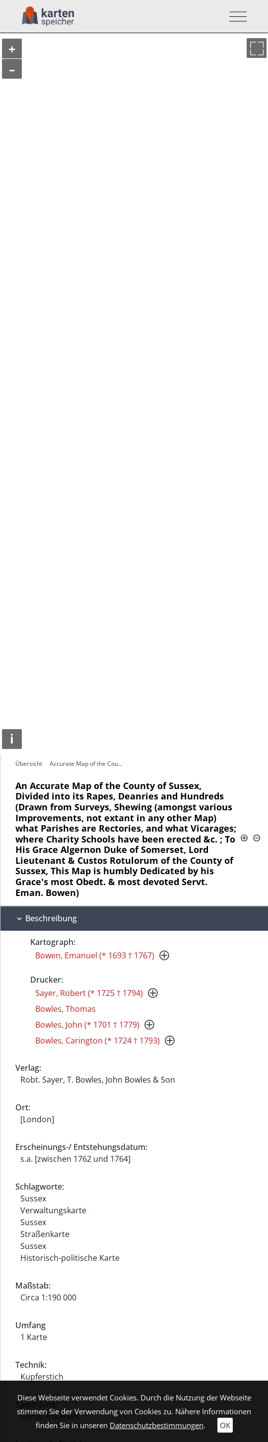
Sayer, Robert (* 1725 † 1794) (89, 993)
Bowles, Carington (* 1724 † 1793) (97, 1040)
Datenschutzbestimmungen (156, 1425)
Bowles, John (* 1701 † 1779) (87, 1024)
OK (225, 1425)
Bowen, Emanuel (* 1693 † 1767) (94, 955)
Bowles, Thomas (65, 1008)
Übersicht (28, 763)
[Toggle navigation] (235, 16)
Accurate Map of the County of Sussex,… (88, 763)
